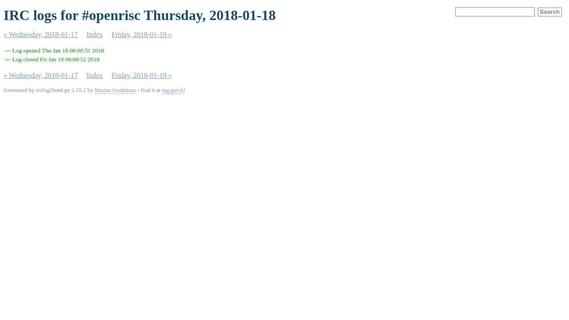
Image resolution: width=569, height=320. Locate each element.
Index (95, 34)
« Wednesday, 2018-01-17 (41, 34)
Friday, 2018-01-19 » (142, 34)
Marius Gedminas (115, 90)
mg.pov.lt (173, 90)
